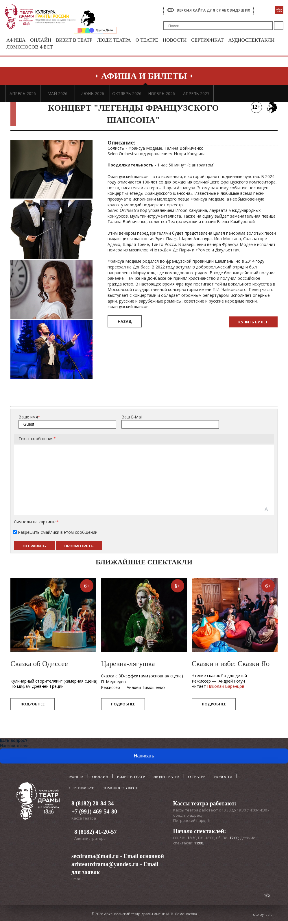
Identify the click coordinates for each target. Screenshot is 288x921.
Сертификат (207, 40)
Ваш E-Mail (132, 417)
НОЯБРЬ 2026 (161, 93)
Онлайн (40, 40)
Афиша (15, 40)
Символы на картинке (36, 522)
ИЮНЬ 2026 (92, 93)
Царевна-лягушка (128, 664)
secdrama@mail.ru (95, 856)
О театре (147, 40)
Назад (125, 321)
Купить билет (253, 322)
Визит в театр (74, 40)
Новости (175, 40)
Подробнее (33, 704)
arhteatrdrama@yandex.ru (105, 864)
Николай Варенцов (225, 686)
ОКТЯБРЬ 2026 (126, 93)
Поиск (278, 25)
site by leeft (262, 914)
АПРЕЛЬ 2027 (196, 93)
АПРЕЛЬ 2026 (23, 93)
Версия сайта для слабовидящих (213, 10)
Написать (144, 755)
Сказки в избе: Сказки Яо (231, 664)
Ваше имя (29, 417)
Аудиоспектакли (251, 40)
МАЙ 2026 (57, 93)
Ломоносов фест (29, 47)
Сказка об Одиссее (39, 664)
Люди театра (114, 40)
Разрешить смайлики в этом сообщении (57, 532)
